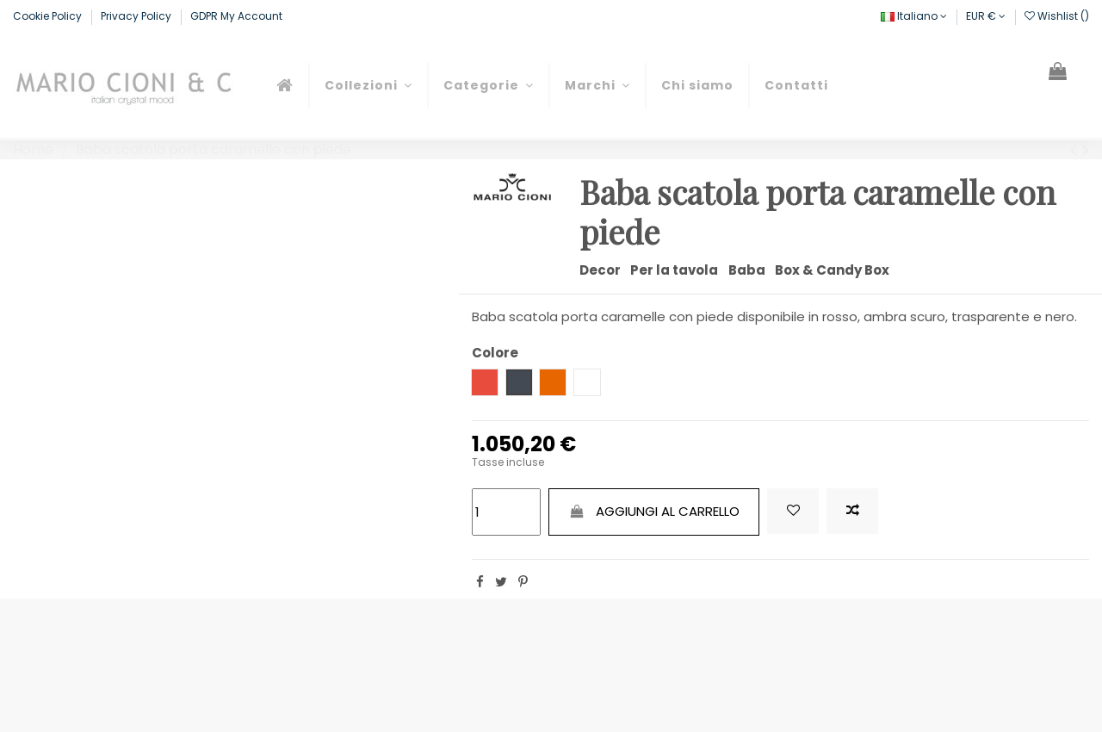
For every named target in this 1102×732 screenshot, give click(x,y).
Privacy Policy (137, 16)
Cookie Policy (48, 16)
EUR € (986, 16)
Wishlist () (1057, 16)
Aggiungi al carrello (654, 511)
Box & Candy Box (832, 270)
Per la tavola (674, 270)
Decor (600, 270)
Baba (746, 270)
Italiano (914, 16)
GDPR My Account (236, 16)
